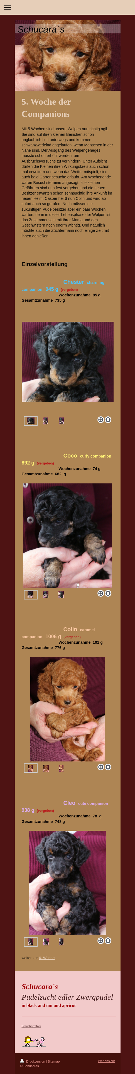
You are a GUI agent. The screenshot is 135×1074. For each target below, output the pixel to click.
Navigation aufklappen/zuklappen (67, 7)
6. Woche (47, 958)
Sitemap (54, 1061)
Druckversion (33, 1061)
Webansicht (106, 1061)
